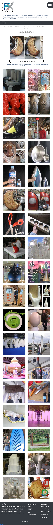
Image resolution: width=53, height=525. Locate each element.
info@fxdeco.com (45, 514)
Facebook (30, 506)
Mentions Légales (32, 514)
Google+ (2, 524)
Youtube (30, 509)
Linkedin (30, 508)
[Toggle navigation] (4, 22)
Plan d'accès (44, 517)
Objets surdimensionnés (26, 61)
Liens (29, 512)
